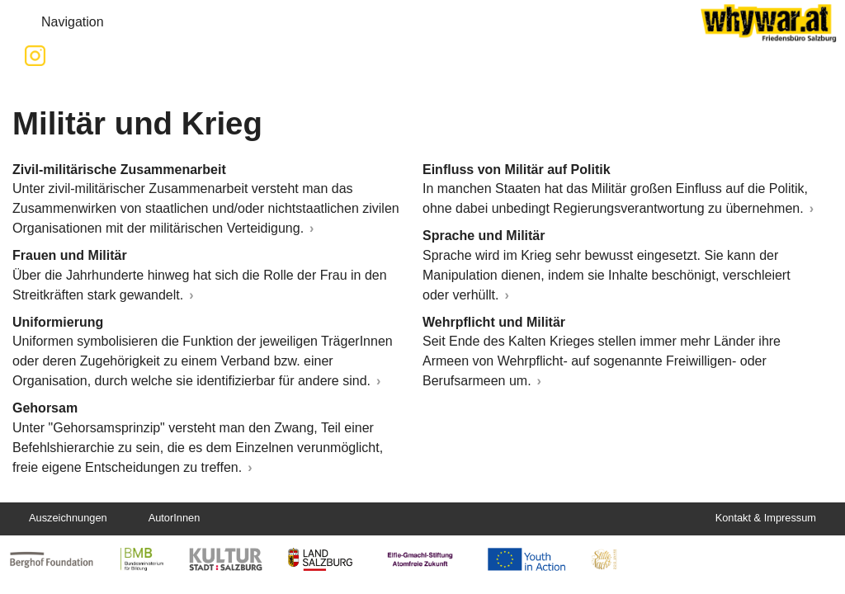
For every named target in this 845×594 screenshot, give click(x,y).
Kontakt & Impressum (765, 518)
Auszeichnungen (68, 518)
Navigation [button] (59, 22)
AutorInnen (175, 518)
